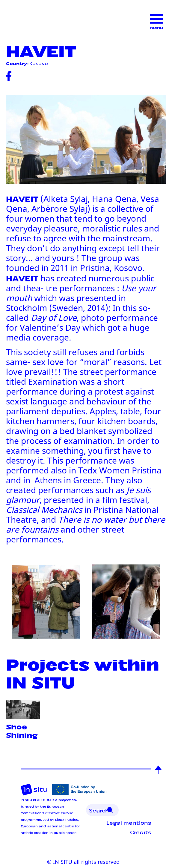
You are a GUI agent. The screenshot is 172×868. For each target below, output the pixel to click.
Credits (140, 832)
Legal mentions (128, 822)
